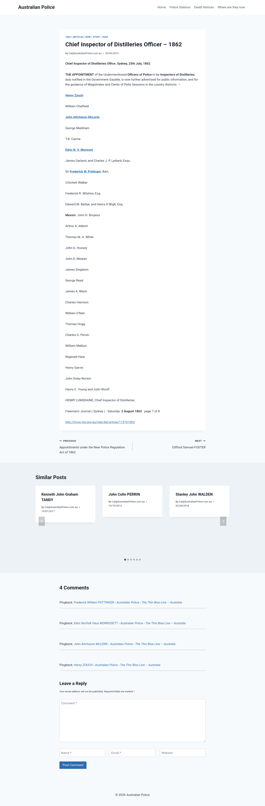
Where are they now (231, 7)
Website (167, 753)
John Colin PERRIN (124, 494)
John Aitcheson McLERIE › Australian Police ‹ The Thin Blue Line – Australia (124, 644)
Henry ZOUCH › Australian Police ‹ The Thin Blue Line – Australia (117, 665)
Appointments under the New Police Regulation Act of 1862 (94, 446)
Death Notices (204, 7)
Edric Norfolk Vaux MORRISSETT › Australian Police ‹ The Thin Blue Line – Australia (130, 623)
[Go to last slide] (42, 521)
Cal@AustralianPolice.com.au (85, 53)
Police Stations (180, 7)
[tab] (125, 560)
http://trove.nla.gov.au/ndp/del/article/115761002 (100, 422)
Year (105, 37)
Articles (78, 37)
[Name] (82, 753)
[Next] (223, 521)
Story (96, 37)
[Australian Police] (36, 7)
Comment (69, 703)
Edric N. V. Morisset (79, 150)
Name (66, 753)
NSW (88, 37)
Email (116, 753)
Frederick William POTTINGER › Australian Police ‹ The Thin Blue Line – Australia (128, 602)
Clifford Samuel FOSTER (171, 443)
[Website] (183, 753)
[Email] (132, 753)
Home (162, 7)
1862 (68, 37)
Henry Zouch (74, 95)
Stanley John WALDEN (194, 494)
